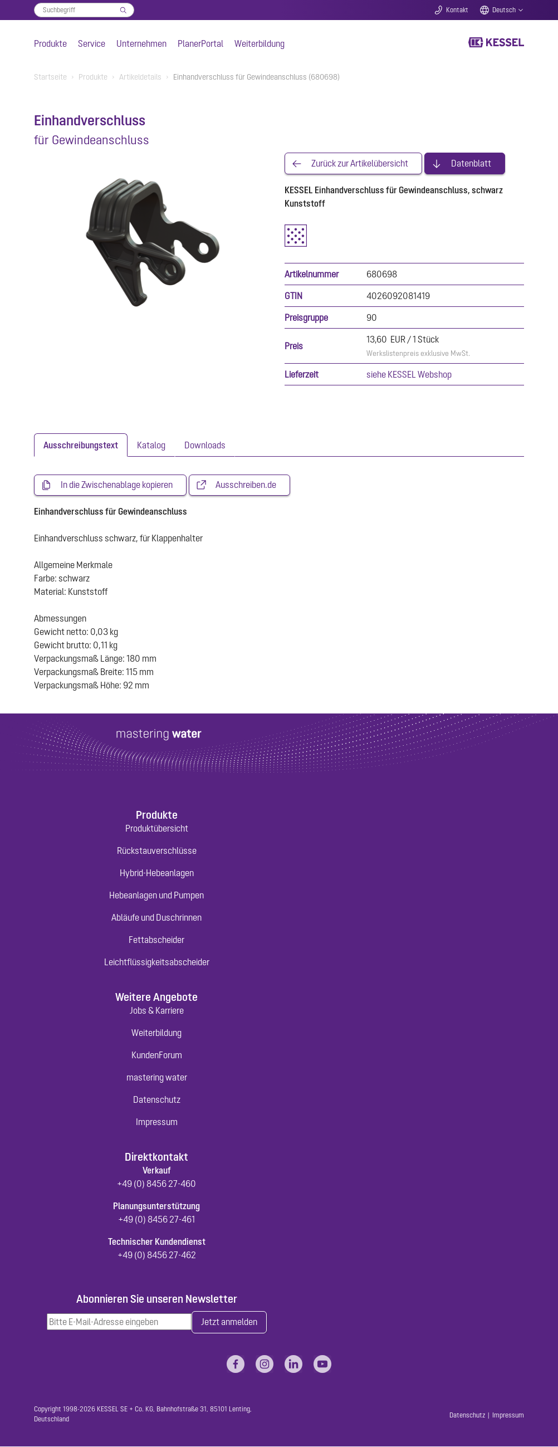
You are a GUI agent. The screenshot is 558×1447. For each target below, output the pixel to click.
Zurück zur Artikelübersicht (359, 164)
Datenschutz (156, 1100)
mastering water (156, 1078)
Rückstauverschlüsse (157, 851)
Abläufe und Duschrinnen (156, 918)
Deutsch (504, 10)
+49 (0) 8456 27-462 (157, 1255)
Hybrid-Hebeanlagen (157, 873)
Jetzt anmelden (229, 1323)
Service (91, 43)
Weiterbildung (259, 43)
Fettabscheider (156, 940)
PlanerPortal (200, 43)
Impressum (157, 1122)
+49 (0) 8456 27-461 (156, 1220)
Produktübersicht (156, 829)
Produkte (50, 43)
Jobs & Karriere (157, 1011)
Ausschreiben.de (246, 486)
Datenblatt (471, 164)
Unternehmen (141, 43)
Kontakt (457, 10)
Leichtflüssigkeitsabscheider (156, 962)
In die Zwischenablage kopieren (117, 486)
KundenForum (156, 1055)
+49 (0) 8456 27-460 (156, 1184)
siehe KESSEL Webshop (409, 375)
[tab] (81, 445)
